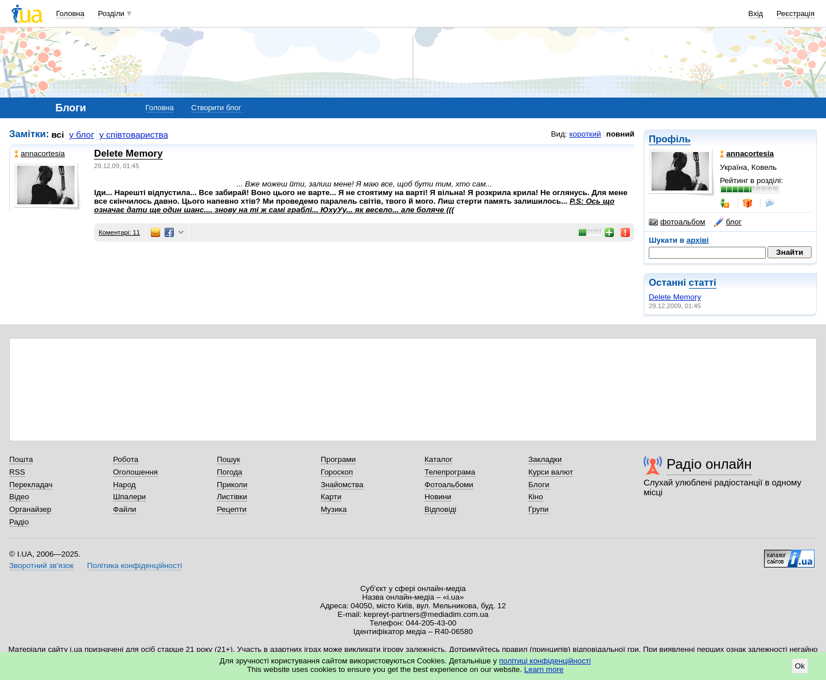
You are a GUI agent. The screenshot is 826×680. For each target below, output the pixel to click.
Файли (125, 509)
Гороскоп (337, 472)
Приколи (232, 484)
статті (702, 282)
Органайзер (30, 509)
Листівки (232, 496)
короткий (585, 134)
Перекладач (30, 484)
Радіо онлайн (709, 464)
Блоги (539, 484)
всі (58, 134)
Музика (333, 509)
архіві (698, 240)
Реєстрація (796, 13)
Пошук (228, 459)
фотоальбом (677, 222)
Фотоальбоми (448, 484)
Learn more (544, 669)
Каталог (438, 459)
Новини (437, 496)
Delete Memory (675, 297)
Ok (800, 666)
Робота (125, 459)
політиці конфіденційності (545, 660)
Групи (538, 509)
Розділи (111, 13)
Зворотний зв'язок (41, 565)
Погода (229, 472)
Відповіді (440, 509)
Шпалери (129, 496)
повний (620, 134)
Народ (124, 484)
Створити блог (216, 107)
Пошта (21, 459)
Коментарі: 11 (119, 232)
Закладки (545, 459)
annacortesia (39, 153)
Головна (70, 13)
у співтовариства (133, 134)
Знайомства (342, 484)
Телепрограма (450, 472)
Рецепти (232, 509)
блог (727, 222)
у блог (82, 134)
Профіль (670, 139)
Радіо (19, 522)
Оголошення (135, 472)
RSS (17, 472)
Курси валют (550, 472)
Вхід (756, 13)
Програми (338, 459)
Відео (19, 496)
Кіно (535, 496)
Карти (331, 496)
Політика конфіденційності (134, 565)
